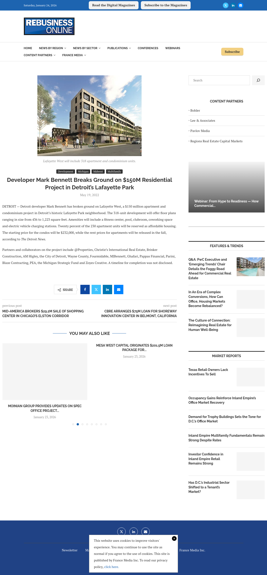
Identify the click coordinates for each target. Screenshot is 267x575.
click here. (111, 566)
